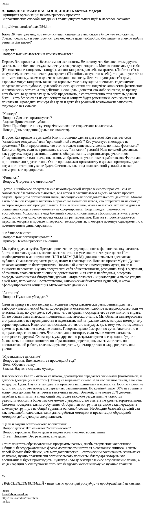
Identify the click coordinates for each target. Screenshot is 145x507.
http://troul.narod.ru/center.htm (20, 498)
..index (6, 501)
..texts (5, 3)
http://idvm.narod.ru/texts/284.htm (26, 26)
